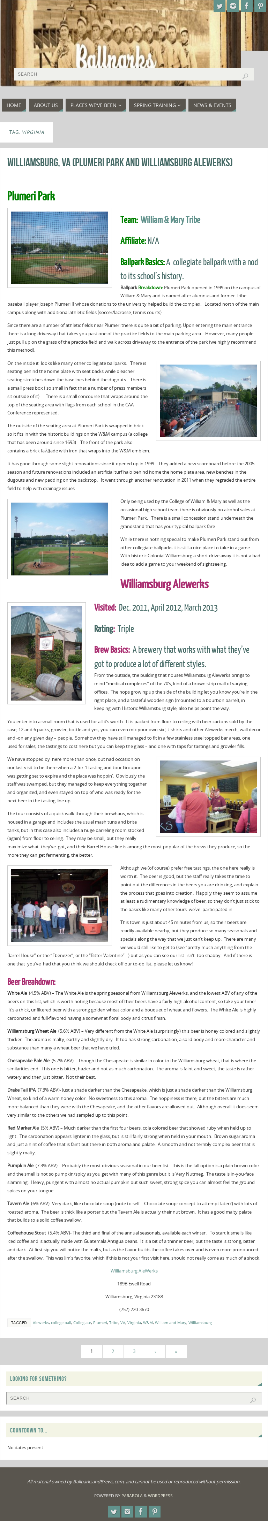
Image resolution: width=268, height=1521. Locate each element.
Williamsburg (200, 1322)
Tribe (113, 1322)
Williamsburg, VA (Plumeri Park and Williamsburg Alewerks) (120, 162)
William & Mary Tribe (170, 220)
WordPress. (161, 1496)
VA (122, 1322)
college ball (61, 1322)
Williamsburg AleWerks (134, 1271)
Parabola (132, 1496)
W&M (148, 1322)
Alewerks (41, 1322)
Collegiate (82, 1322)
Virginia (134, 1322)
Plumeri (100, 1322)
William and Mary (170, 1322)
